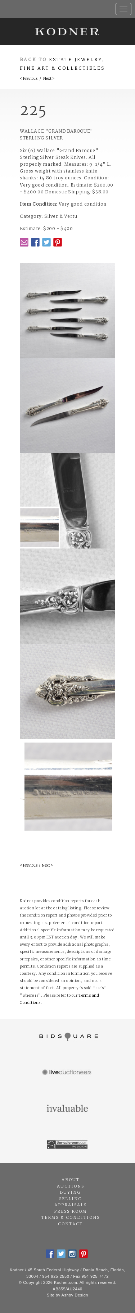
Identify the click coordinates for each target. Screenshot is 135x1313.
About (71, 1180)
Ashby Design (75, 1295)
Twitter (46, 242)
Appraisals (70, 1205)
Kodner (67, 31)
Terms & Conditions (70, 1218)
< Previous (28, 79)
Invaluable (67, 1109)
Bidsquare (67, 1037)
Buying (70, 1192)
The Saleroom (67, 1145)
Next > (48, 79)
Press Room (70, 1211)
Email (24, 242)
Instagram (72, 1253)
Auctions (70, 1186)
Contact (70, 1224)
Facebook (35, 242)
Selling (70, 1199)
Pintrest (57, 242)
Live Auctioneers (67, 1073)
